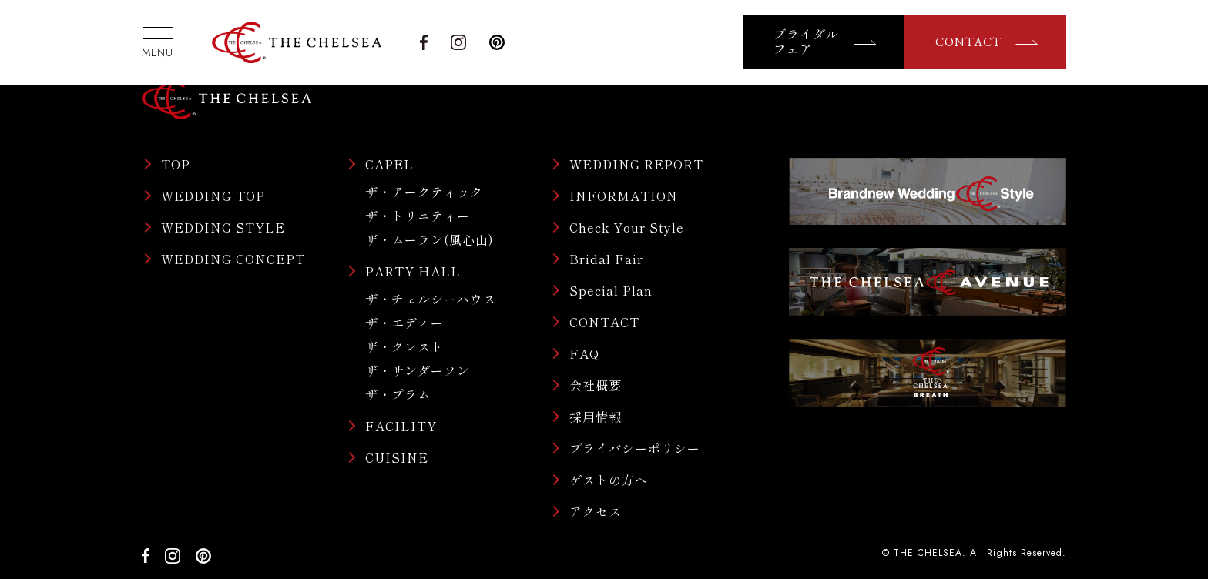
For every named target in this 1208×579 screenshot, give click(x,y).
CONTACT (968, 42)
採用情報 (595, 416)
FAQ (584, 353)
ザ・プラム (398, 394)
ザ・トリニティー (417, 215)
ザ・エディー (404, 322)
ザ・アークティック (424, 191)
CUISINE (396, 457)
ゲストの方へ (608, 480)
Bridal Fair (606, 259)
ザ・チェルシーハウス (430, 299)
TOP (175, 164)
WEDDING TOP (213, 195)
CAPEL (389, 164)
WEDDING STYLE (223, 227)
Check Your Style (626, 227)
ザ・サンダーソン (417, 370)
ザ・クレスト (404, 346)
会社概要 (595, 385)
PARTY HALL (413, 271)
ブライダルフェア (806, 42)
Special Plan (611, 290)
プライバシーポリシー (634, 448)
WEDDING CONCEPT (233, 259)
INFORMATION (623, 195)
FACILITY (401, 426)
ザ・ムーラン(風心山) (429, 239)
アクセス (595, 511)
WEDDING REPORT (636, 164)
